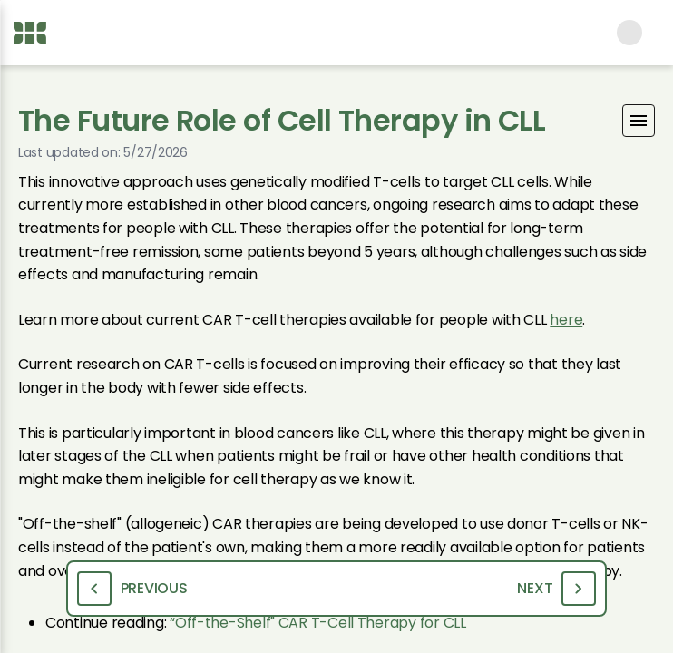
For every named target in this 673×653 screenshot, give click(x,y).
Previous (132, 588)
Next (556, 588)
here (566, 319)
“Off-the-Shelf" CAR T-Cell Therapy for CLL (318, 622)
